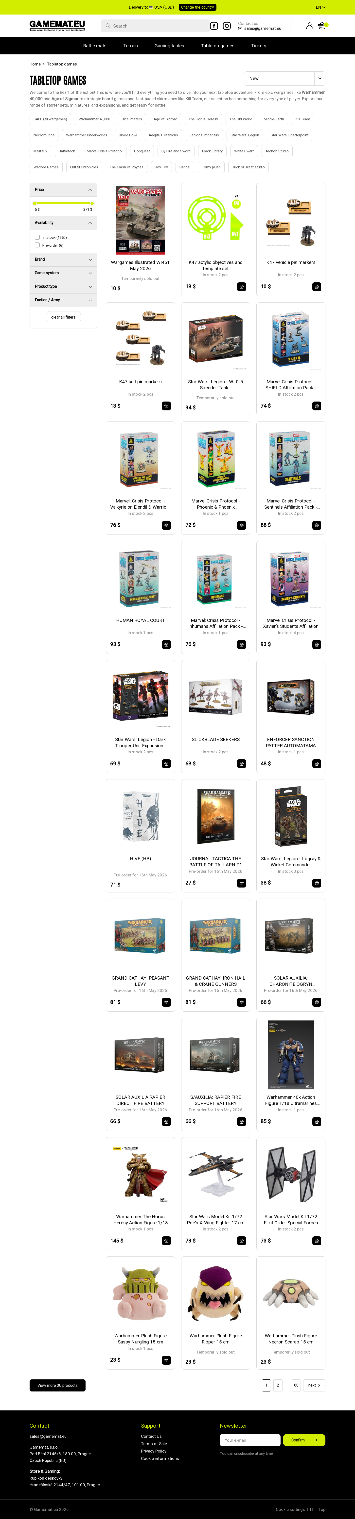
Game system (47, 273)
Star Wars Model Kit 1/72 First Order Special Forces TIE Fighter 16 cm (291, 1220)
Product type (46, 286)
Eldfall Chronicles (78, 167)
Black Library (207, 151)
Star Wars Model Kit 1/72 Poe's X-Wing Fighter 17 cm (216, 1220)
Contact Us (151, 1436)
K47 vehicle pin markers (291, 262)
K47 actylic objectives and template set (216, 265)
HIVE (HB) (140, 858)
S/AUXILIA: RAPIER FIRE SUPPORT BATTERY (215, 1100)
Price (39, 189)
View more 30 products (57, 1385)
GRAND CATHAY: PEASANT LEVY (140, 981)
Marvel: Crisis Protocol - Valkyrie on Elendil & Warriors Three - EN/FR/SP (140, 504)
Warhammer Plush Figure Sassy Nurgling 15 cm (140, 1339)
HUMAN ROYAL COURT (140, 620)
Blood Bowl (122, 135)
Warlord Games (41, 167)
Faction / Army (47, 300)
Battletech (61, 151)
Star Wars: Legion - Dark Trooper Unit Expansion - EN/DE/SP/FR (140, 743)
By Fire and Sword (170, 151)
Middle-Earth (268, 119)
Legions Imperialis (199, 135)
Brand (40, 259)
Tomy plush (206, 167)
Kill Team (297, 119)
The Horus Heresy (198, 119)
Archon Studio (272, 151)
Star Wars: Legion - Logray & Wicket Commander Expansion (291, 862)
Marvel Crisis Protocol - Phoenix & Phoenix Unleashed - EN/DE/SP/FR (215, 504)
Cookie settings (290, 1509)
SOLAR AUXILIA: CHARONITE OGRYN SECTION (290, 981)
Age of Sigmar (160, 119)
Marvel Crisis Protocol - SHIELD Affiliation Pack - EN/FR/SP (291, 385)
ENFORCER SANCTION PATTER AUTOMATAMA (291, 742)
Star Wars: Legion (239, 135)
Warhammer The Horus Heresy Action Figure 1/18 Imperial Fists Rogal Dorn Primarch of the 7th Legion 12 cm (140, 1220)
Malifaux (35, 151)
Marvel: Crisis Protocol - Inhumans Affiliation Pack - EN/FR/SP (215, 623)
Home (35, 64)
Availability (44, 222)
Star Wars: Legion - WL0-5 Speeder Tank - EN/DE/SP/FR (215, 385)
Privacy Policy (153, 1451)
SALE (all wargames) (45, 119)
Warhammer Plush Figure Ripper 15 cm (216, 1339)
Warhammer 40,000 (89, 119)
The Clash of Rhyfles (121, 167)
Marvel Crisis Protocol (99, 151)
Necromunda (38, 135)
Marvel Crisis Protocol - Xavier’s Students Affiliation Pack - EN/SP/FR (291, 623)
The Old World (235, 119)
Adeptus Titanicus (158, 135)
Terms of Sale (154, 1443)
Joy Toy (156, 167)
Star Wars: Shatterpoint (284, 135)
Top (322, 1509)
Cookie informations (160, 1458)
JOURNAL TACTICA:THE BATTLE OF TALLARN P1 (215, 862)
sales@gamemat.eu (48, 1436)
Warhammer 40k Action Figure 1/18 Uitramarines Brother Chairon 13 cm (291, 1100)
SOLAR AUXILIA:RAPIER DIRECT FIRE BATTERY (140, 1100)
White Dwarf (238, 151)
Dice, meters (126, 119)
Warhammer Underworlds (81, 135)
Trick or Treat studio (243, 167)
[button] (320, 7)
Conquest (136, 151)
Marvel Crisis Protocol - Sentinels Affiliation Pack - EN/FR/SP (290, 504)
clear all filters (63, 317)
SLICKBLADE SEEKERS (216, 739)
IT (312, 1509)
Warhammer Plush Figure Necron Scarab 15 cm (291, 1339)
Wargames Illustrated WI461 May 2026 (140, 265)
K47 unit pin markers (140, 382)
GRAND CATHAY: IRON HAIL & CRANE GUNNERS (215, 981)
